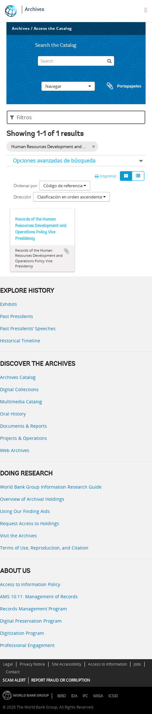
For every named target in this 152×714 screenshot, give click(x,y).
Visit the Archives (18, 536)
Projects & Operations (23, 438)
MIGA (98, 696)
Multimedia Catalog (21, 402)
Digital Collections (19, 389)
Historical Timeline (20, 341)
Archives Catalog (18, 377)
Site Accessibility (66, 664)
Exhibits (8, 304)
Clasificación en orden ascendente (71, 197)
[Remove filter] (93, 146)
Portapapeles (118, 86)
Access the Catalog (53, 28)
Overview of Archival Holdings (32, 499)
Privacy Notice (32, 664)
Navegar (68, 86)
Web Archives (14, 450)
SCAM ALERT (14, 680)
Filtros (21, 117)
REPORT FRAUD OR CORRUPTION (60, 680)
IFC (85, 696)
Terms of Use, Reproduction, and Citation (44, 548)
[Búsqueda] (109, 61)
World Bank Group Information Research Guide (51, 487)
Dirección (22, 197)
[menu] (145, 10)
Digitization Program (22, 633)
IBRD (61, 696)
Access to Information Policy (30, 584)
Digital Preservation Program (31, 621)
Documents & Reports (23, 426)
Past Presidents (16, 316)
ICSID (113, 696)
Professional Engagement (27, 645)
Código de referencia (64, 186)
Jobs (137, 664)
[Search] (76, 61)
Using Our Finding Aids (25, 511)
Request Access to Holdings (29, 523)
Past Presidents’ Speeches (28, 328)
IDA (74, 696)
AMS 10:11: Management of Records (39, 596)
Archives (34, 9)
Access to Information (107, 664)
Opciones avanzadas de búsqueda (54, 160)
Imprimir (105, 176)
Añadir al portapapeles (66, 251)
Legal (8, 664)
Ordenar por (25, 186)
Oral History (13, 414)
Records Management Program (33, 609)
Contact (13, 672)
